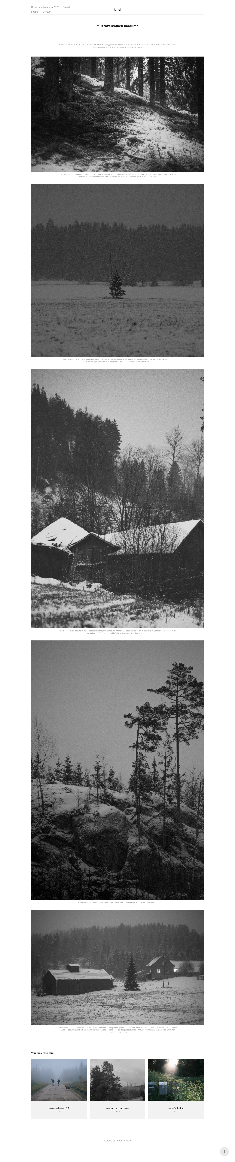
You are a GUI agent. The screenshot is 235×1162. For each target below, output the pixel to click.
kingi (117, 9)
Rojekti (66, 7)
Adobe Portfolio (123, 1140)
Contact (47, 11)
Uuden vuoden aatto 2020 (45, 7)
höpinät (35, 11)
